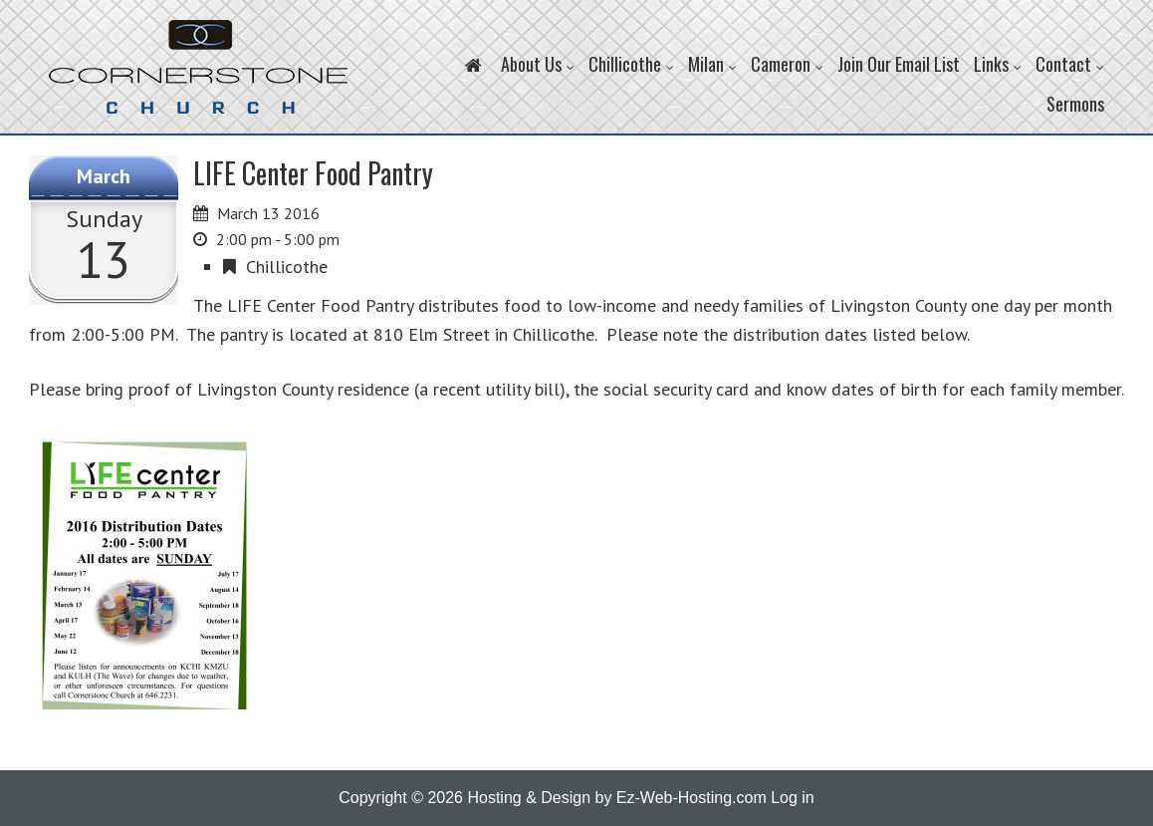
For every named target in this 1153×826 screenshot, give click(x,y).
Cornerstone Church (198, 77)
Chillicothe (287, 266)
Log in (792, 797)
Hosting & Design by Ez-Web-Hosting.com (616, 797)
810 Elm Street (431, 334)
